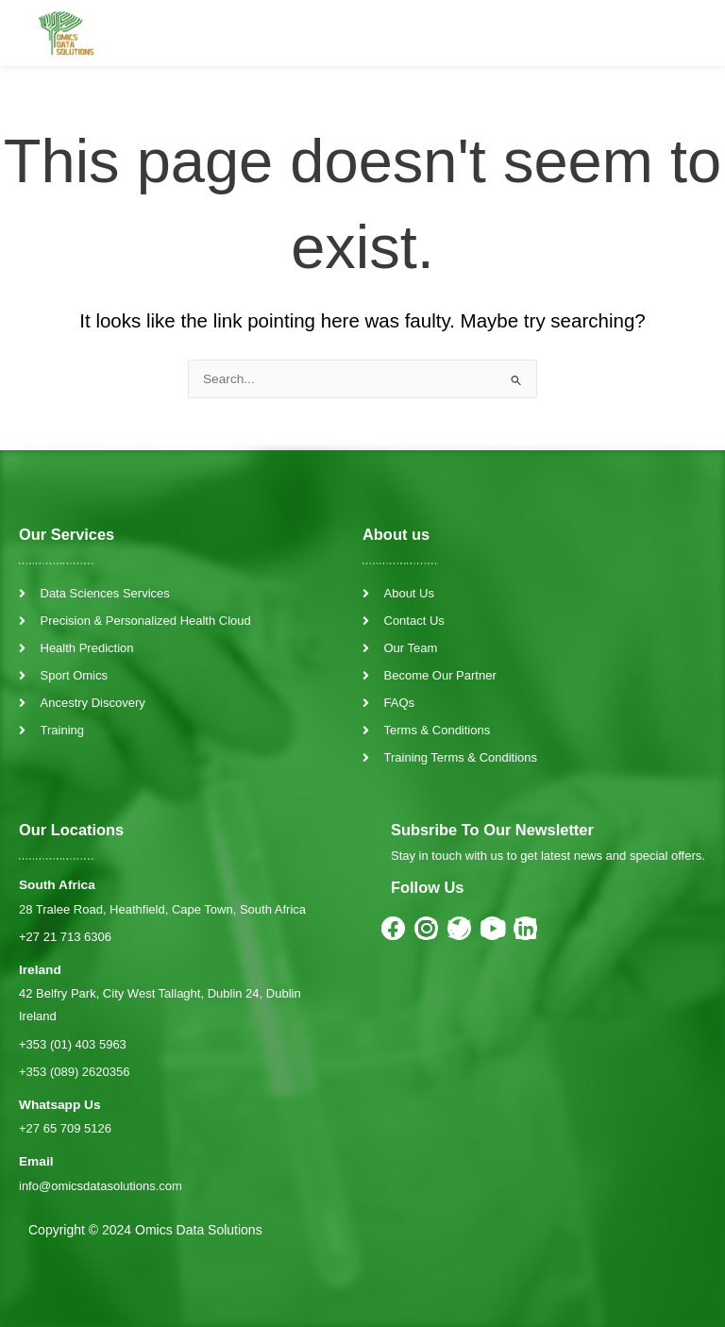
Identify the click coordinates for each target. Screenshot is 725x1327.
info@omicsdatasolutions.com (100, 1186)
